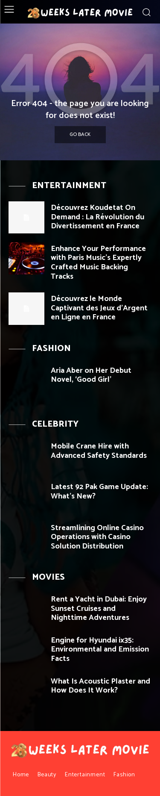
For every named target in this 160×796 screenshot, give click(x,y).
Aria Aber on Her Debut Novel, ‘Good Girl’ (91, 375)
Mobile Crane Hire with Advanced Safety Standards (99, 451)
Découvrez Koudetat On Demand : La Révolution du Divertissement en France (97, 217)
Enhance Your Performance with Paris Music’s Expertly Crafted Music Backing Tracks (98, 262)
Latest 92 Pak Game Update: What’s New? (99, 492)
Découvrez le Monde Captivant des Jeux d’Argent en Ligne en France (99, 308)
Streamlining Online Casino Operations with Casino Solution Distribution (97, 537)
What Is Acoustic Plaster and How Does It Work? (100, 686)
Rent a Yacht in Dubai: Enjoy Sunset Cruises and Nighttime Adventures (99, 608)
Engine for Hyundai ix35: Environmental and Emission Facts (100, 649)
